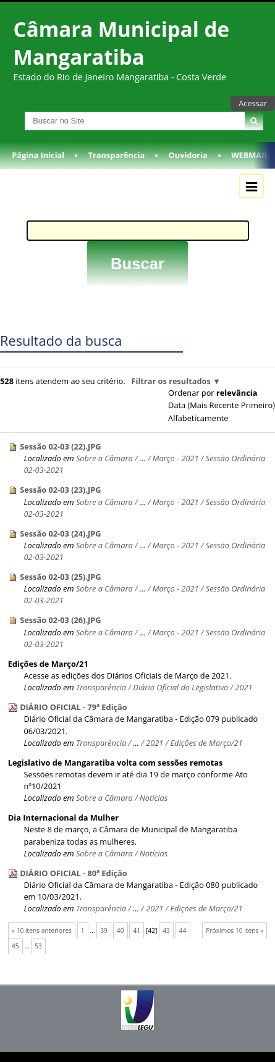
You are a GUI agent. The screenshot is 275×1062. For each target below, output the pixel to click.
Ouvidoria (188, 155)
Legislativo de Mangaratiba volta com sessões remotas (115, 762)
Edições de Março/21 (48, 663)
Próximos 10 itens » (234, 930)
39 (104, 930)
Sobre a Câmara (104, 458)
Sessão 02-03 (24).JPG (60, 533)
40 (120, 930)
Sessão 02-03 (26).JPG (60, 619)
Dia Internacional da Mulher (63, 817)
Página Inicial (38, 155)
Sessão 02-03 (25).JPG (60, 576)
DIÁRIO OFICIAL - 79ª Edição (73, 707)
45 (15, 946)
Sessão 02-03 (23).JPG (60, 489)
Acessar (253, 103)
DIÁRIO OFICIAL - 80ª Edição (73, 873)
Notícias (153, 797)
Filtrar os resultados (170, 381)
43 (166, 930)
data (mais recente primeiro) (221, 405)
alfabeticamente (198, 418)
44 (183, 930)
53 (38, 946)
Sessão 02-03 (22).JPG (60, 446)
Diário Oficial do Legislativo (180, 687)
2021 (243, 687)
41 (136, 930)
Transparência (116, 155)
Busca (11, 111)
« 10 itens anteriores (42, 930)
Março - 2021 (176, 458)
